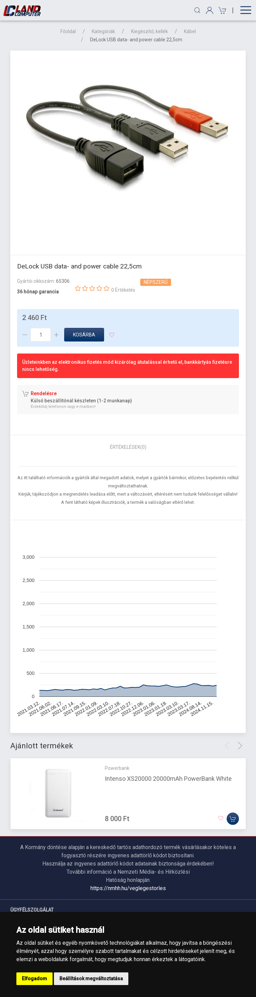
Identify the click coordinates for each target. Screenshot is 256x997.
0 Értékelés (123, 290)
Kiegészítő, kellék (149, 31)
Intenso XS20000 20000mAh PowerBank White (168, 778)
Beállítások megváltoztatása (91, 978)
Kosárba (84, 334)
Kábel (190, 31)
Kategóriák (103, 31)
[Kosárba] (233, 819)
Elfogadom (34, 978)
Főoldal (68, 31)
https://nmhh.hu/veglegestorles (128, 888)
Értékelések (128, 447)
